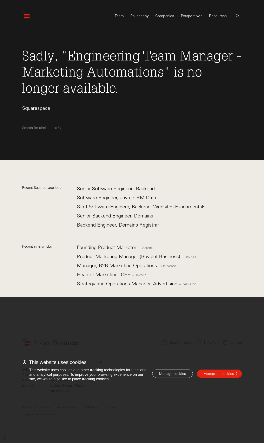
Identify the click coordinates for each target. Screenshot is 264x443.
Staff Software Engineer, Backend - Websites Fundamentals (141, 207)
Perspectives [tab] (191, 16)
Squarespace (36, 108)
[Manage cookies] (172, 374)
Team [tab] (119, 16)
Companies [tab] (164, 16)
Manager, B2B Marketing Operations (117, 265)
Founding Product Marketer (107, 247)
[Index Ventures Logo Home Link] (26, 16)
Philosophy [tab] (139, 16)
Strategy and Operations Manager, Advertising (128, 284)
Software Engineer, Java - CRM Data (116, 198)
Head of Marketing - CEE (104, 275)
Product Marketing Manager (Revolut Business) (129, 256)
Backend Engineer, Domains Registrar (118, 225)
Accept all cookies (219, 374)
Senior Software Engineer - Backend (116, 188)
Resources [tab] (218, 16)
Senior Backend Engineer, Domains (115, 216)
